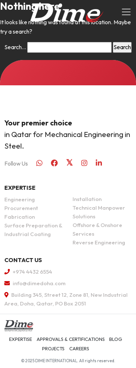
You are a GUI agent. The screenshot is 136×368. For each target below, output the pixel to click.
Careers (79, 348)
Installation (87, 199)
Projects (53, 348)
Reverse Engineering (99, 242)
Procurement (21, 208)
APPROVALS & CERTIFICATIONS (71, 339)
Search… (15, 47)
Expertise (20, 339)
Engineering (19, 199)
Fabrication (19, 216)
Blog (115, 339)
